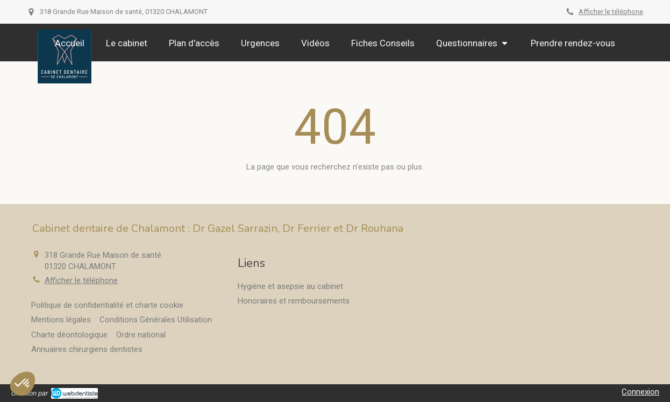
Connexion (640, 392)
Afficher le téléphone (611, 12)
